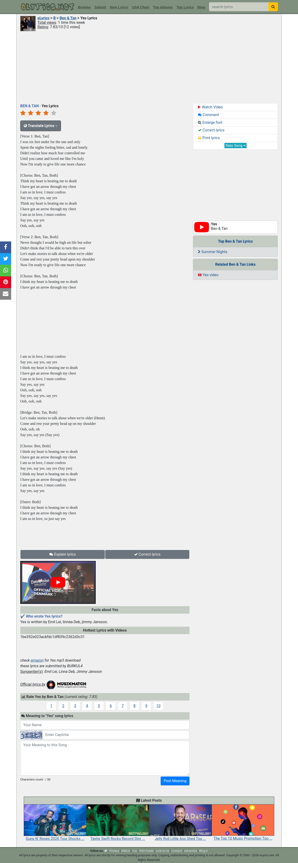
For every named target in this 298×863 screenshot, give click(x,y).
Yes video (208, 275)
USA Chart (140, 7)
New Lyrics (119, 7)
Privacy (114, 851)
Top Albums (163, 7)
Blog (201, 7)
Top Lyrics (185, 7)
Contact (176, 851)
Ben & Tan (68, 18)
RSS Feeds (146, 851)
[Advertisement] (149, 67)
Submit (100, 7)
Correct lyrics (147, 554)
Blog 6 (203, 851)
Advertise (190, 851)
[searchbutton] (273, 6)
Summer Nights (212, 252)
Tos (134, 851)
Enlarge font (210, 122)
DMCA (125, 851)
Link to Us (162, 851)
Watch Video (210, 107)
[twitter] (105, 851)
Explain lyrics (62, 554)
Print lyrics (209, 138)
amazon (37, 660)
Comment (208, 115)
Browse (84, 7)
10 (158, 706)
